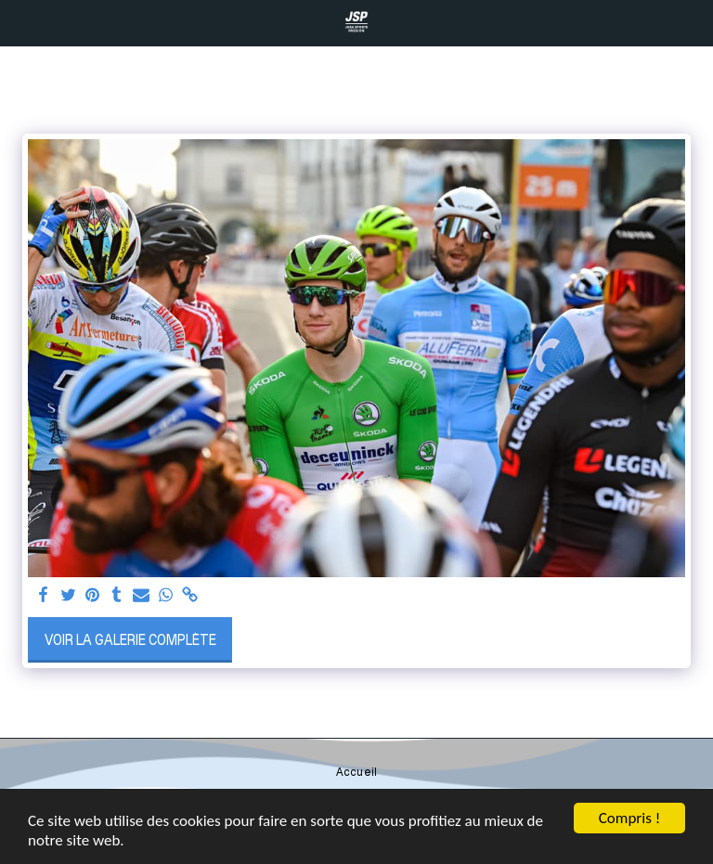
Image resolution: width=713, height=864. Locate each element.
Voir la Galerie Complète (130, 639)
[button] (20, 22)
